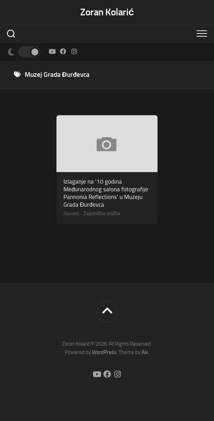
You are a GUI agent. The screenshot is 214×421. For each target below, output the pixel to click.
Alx (145, 352)
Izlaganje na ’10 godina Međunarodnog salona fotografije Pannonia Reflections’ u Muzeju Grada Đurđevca (105, 193)
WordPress (104, 352)
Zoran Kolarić (106, 12)
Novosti (71, 213)
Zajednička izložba (101, 213)
